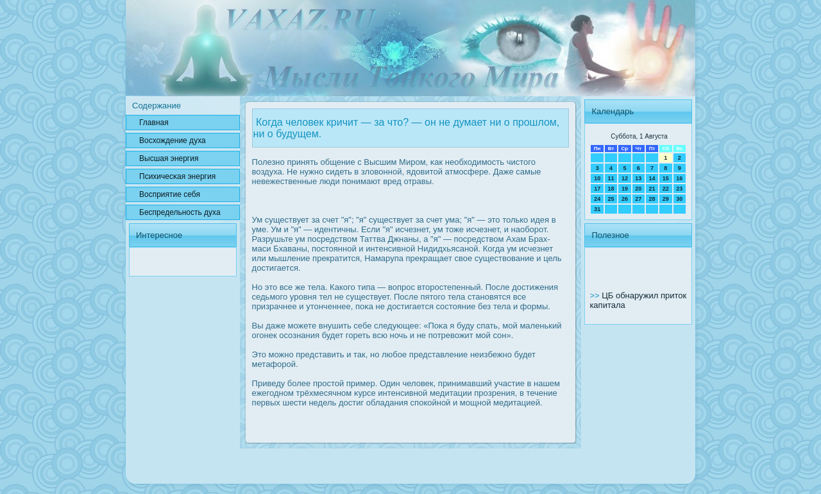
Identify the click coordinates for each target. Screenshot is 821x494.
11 (611, 178)
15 (666, 178)
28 (651, 199)
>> (595, 295)
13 (638, 178)
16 (679, 178)
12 (625, 178)
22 (666, 188)
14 (651, 178)
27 (638, 199)
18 (611, 188)
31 (597, 209)
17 (597, 188)
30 (679, 199)
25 (611, 199)
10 (597, 178)
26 (625, 199)
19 (625, 188)
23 (679, 188)
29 (666, 199)
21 (651, 188)
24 (597, 199)
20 (638, 188)
